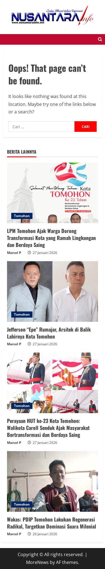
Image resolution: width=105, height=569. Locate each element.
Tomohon (22, 215)
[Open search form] (100, 39)
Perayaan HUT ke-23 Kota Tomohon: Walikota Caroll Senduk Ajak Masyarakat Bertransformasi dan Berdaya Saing (48, 427)
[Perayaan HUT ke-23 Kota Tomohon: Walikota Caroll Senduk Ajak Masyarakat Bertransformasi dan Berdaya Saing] (52, 383)
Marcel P (14, 252)
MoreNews (37, 562)
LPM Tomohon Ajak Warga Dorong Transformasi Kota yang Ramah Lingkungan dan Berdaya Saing (51, 237)
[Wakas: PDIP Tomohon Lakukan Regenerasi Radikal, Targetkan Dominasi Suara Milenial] (52, 481)
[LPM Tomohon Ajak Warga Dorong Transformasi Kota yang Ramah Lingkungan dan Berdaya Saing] (52, 193)
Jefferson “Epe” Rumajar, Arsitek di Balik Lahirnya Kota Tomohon (49, 333)
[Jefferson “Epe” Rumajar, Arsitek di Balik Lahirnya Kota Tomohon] (52, 291)
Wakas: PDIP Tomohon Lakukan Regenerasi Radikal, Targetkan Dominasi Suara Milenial (51, 523)
